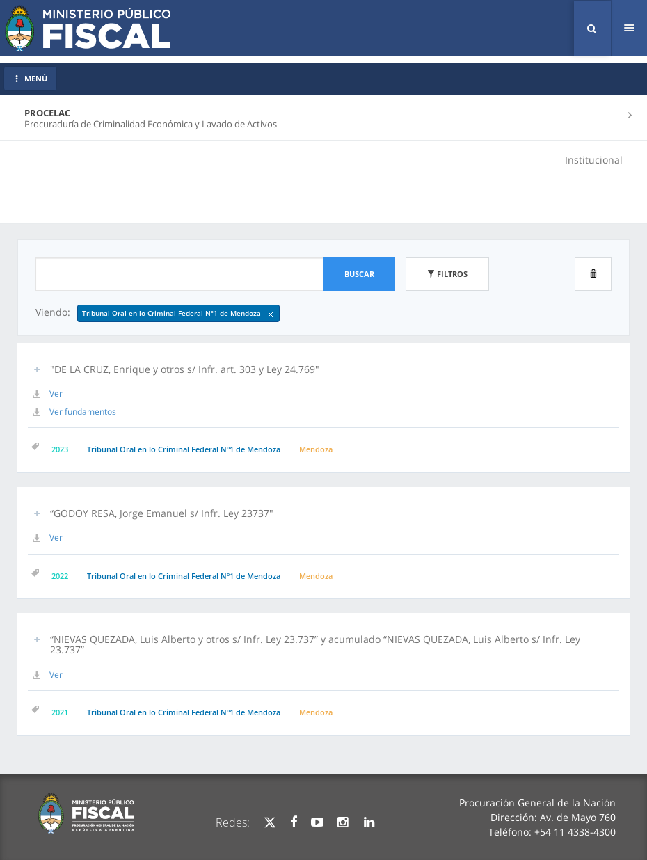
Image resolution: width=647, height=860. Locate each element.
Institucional (594, 159)
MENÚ (30, 78)
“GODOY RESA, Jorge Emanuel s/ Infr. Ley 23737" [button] (161, 513)
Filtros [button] (447, 274)
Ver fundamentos (82, 411)
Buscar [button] (359, 274)
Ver (56, 393)
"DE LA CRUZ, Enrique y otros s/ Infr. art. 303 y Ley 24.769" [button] (184, 369)
